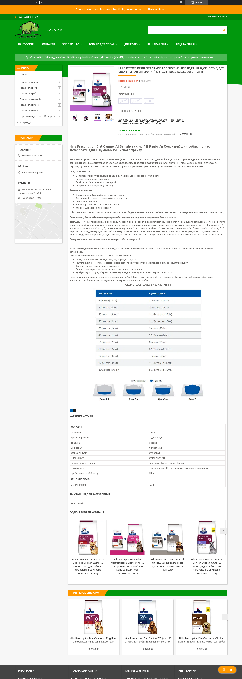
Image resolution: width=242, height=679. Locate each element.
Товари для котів (28, 87)
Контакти (48, 44)
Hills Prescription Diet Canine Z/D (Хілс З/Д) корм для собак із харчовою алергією (148, 640)
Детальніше (156, 9)
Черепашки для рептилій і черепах (38, 116)
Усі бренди (25, 122)
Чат (227, 669)
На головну (26, 44)
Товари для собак (102, 44)
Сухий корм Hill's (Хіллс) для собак (45, 57)
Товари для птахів (29, 104)
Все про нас (70, 44)
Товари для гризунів (30, 99)
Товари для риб (28, 93)
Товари (23, 74)
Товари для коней (29, 110)
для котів (131, 44)
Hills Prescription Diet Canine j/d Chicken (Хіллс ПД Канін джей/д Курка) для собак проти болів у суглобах (201, 640)
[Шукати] (223, 30)
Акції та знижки (186, 44)
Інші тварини (156, 44)
